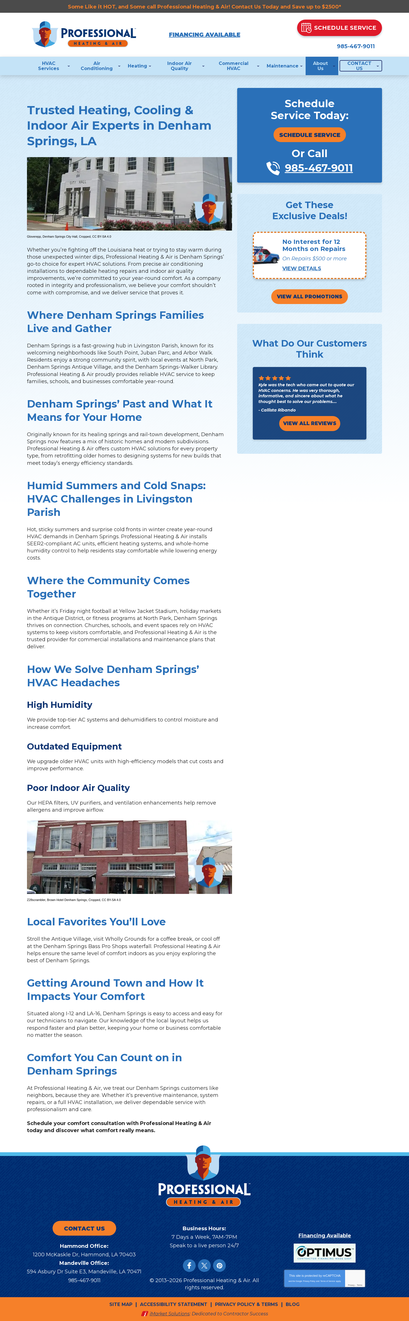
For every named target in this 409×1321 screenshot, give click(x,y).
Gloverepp (34, 236)
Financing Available (204, 34)
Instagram (219, 1265)
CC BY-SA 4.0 (101, 236)
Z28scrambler (36, 900)
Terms (359, 1285)
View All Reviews (309, 424)
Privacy (351, 1285)
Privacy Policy (309, 1281)
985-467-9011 (341, 44)
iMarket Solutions (170, 1313)
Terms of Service (327, 1281)
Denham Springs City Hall (60, 236)
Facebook (189, 1265)
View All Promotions (309, 297)
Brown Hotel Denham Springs (67, 900)
